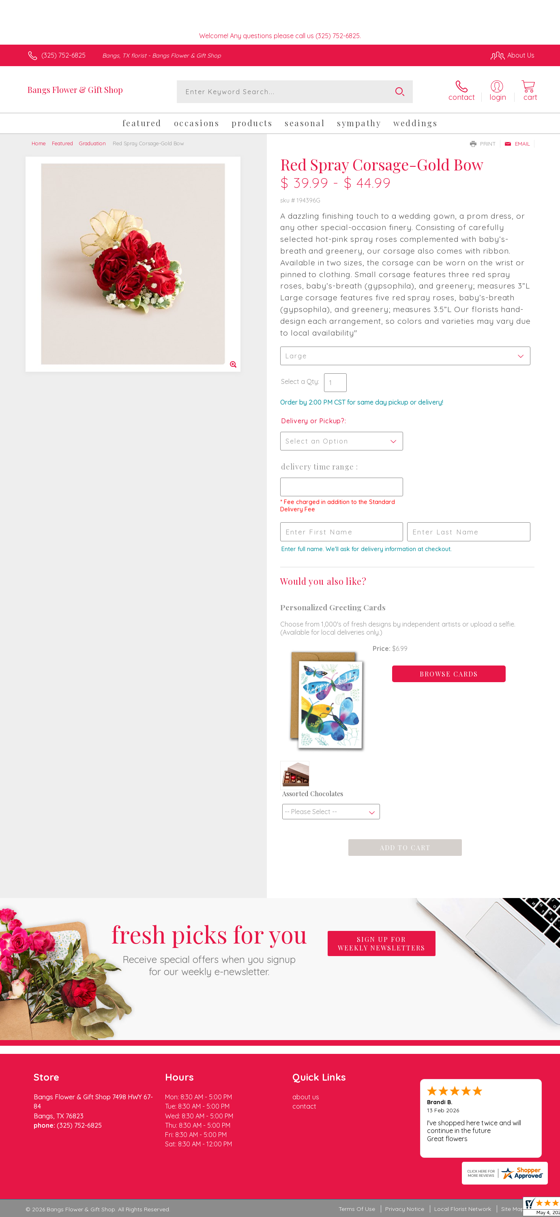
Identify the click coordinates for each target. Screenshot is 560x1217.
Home (39, 143)
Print (483, 143)
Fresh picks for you (209, 948)
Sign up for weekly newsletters (381, 943)
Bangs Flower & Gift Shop (75, 89)
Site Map (512, 1209)
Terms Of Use (357, 1209)
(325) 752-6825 (63, 55)
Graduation (92, 143)
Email (517, 143)
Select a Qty (299, 381)
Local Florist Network (462, 1209)
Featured (62, 143)
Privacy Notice (404, 1209)
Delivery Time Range (318, 467)
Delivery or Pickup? (313, 421)
